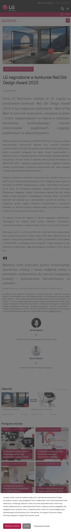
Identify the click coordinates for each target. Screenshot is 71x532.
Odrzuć (26, 526)
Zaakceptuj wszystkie (12, 526)
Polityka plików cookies (42, 526)
